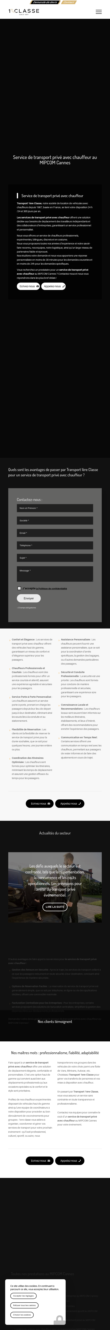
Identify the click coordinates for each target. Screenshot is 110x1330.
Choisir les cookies (22, 1315)
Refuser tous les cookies (24, 1305)
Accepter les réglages (23, 1296)
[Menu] (97, 12)
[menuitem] (45, 2)
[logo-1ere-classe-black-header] (45, 12)
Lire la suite (55, 906)
